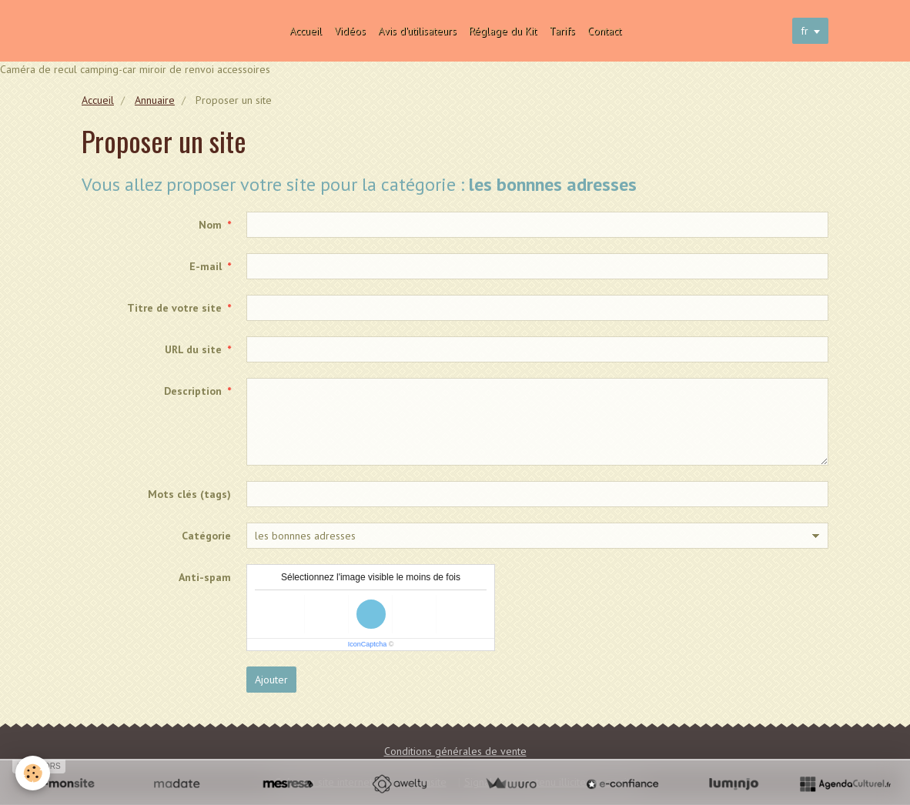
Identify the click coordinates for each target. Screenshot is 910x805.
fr (804, 31)
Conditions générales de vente (455, 751)
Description (193, 391)
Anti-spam (205, 577)
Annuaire (155, 100)
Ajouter (271, 679)
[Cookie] (32, 773)
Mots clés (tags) (189, 494)
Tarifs (562, 31)
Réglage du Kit (503, 31)
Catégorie (206, 536)
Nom (210, 225)
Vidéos (350, 31)
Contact (604, 31)
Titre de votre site (174, 308)
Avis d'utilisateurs (417, 31)
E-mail (205, 266)
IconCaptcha (367, 644)
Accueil (305, 31)
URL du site (193, 349)
